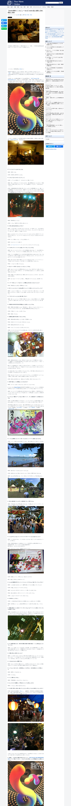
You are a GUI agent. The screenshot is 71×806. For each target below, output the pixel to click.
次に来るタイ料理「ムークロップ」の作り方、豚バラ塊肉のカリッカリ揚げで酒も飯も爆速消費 (55, 86)
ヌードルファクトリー (15, 244)
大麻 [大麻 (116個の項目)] (59, 29)
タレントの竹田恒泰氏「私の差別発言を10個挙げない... (55, 68)
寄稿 (49, 7)
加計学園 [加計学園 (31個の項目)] (54, 36)
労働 (15, 7)
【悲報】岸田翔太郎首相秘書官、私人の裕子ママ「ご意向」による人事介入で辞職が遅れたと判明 (55, 92)
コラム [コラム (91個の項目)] (61, 29)
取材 (52, 7)
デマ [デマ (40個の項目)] (51, 35)
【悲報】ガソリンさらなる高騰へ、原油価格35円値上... (55, 72)
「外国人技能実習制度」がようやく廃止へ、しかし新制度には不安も (55, 125)
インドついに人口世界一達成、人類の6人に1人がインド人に (55, 108)
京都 (25, 14)
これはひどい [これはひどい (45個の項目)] (59, 34)
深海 (18, 14)
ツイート (4, 20)
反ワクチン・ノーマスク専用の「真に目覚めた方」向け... (55, 51)
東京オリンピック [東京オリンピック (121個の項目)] (53, 29)
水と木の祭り (19, 407)
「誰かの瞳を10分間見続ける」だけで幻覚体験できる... (55, 44)
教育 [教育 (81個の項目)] (52, 31)
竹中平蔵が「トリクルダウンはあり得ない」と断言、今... (55, 58)
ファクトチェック (37, 7)
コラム (44, 7)
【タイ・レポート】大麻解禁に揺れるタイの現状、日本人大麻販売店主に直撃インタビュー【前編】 (55, 103)
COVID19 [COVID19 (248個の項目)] (47, 29)
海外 (28, 7)
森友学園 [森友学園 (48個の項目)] (51, 34)
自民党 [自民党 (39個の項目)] (54, 35)
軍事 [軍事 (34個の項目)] (47, 36)
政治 (8, 7)
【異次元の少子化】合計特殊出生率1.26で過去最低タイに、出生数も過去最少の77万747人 (55, 80)
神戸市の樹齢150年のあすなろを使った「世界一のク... (55, 61)
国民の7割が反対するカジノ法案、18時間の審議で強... (55, 65)
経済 (12, 7)
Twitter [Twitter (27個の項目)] (46, 38)
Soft (9, 73)
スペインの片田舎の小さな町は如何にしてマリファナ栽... (55, 47)
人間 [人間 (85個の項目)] (50, 31)
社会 (21, 7)
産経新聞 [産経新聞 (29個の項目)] (57, 36)
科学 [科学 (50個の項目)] (56, 32)
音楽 (31, 14)
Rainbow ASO (11, 408)
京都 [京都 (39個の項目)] (56, 35)
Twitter (50, 146)
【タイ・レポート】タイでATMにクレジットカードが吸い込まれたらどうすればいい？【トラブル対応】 (55, 119)
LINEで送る (4, 28)
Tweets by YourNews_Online (50, 149)
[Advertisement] (26, 57)
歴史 (28, 14)
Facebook (59, 146)
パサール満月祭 (31, 407)
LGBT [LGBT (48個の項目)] (48, 34)
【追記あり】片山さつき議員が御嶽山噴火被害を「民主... (55, 54)
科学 (31, 7)
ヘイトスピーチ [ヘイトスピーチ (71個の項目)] (59, 31)
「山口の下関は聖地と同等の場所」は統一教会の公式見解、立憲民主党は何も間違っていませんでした (55, 113)
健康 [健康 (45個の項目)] (55, 34)
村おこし (22, 691)
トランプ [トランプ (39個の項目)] (59, 35)
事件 (25, 7)
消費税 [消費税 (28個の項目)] (61, 36)
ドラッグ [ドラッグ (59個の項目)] (49, 32)
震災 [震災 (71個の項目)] (46, 32)
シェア (4, 23)
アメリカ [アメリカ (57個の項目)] (53, 32)
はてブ (4, 25)
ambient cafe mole (14, 139)
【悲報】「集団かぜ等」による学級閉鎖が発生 (55, 98)
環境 (18, 7)
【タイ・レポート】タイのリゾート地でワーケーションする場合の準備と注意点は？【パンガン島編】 (55, 130)
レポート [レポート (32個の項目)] (50, 36)
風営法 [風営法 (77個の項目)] (54, 31)
